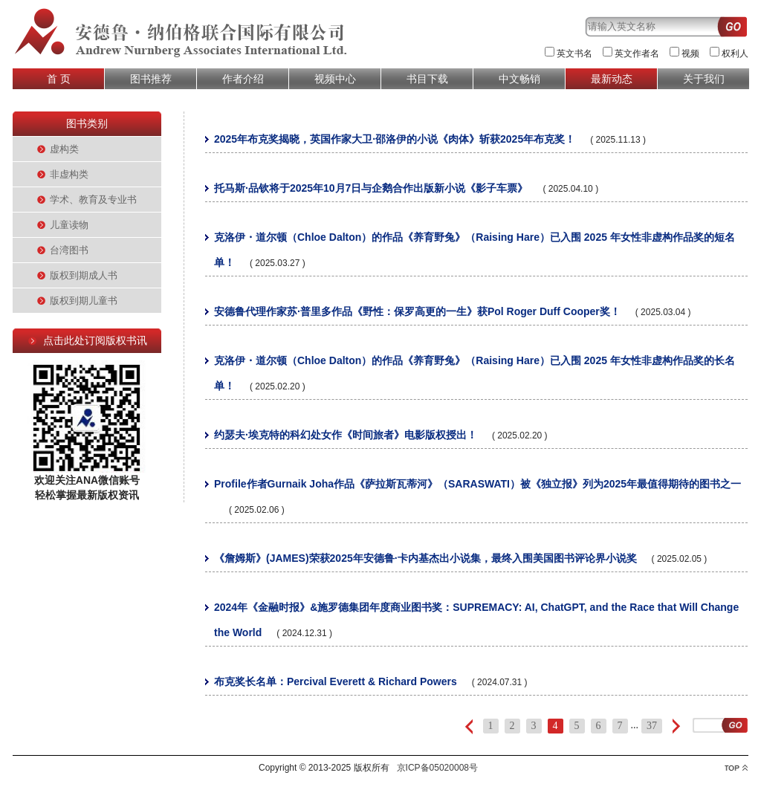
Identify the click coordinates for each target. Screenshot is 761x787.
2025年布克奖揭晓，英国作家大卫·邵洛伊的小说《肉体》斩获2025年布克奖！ (394, 139)
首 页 (59, 79)
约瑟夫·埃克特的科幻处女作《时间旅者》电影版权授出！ (345, 435)
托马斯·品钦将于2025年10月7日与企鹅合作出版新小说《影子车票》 (371, 188)
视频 (690, 53)
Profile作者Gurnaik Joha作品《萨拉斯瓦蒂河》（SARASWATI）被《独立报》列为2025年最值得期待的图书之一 (477, 484)
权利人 (735, 53)
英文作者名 (637, 53)
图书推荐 (151, 79)
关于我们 (704, 79)
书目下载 (427, 79)
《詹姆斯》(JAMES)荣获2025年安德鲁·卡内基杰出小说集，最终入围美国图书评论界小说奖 (425, 558)
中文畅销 (519, 79)
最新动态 (611, 79)
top (736, 768)
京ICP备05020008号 (437, 767)
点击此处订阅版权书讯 (95, 340)
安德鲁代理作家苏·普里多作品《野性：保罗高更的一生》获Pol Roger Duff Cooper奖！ (417, 311)
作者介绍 (243, 79)
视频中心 (335, 79)
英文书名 (574, 53)
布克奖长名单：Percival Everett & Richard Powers (335, 681)
